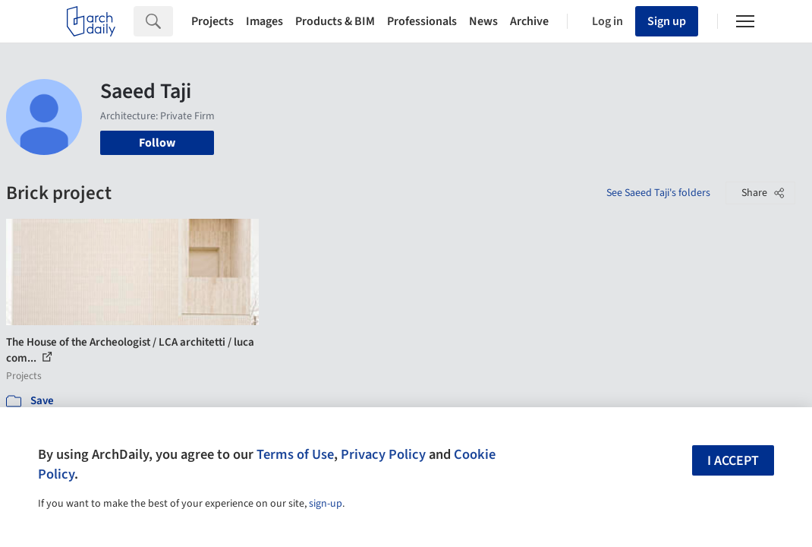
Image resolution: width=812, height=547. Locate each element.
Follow (157, 142)
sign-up (325, 503)
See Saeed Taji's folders (658, 193)
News (483, 21)
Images (264, 21)
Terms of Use (295, 454)
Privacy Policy (383, 454)
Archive (529, 21)
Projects (212, 21)
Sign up (666, 21)
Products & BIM (335, 21)
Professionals (422, 21)
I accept (733, 460)
